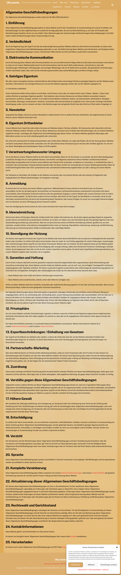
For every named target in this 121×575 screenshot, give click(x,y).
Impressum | (57, 564)
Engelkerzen (58, 7)
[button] (117, 547)
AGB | (62, 564)
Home (56, 3)
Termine (69, 7)
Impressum (105, 569)
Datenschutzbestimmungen (71, 473)
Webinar (77, 7)
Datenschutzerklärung (95, 569)
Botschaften (87, 3)
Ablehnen (91, 565)
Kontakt (86, 7)
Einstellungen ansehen (109, 565)
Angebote (98, 3)
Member (96, 7)
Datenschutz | (48, 564)
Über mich (65, 3)
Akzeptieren (75, 565)
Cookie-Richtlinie (82, 569)
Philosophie (75, 3)
